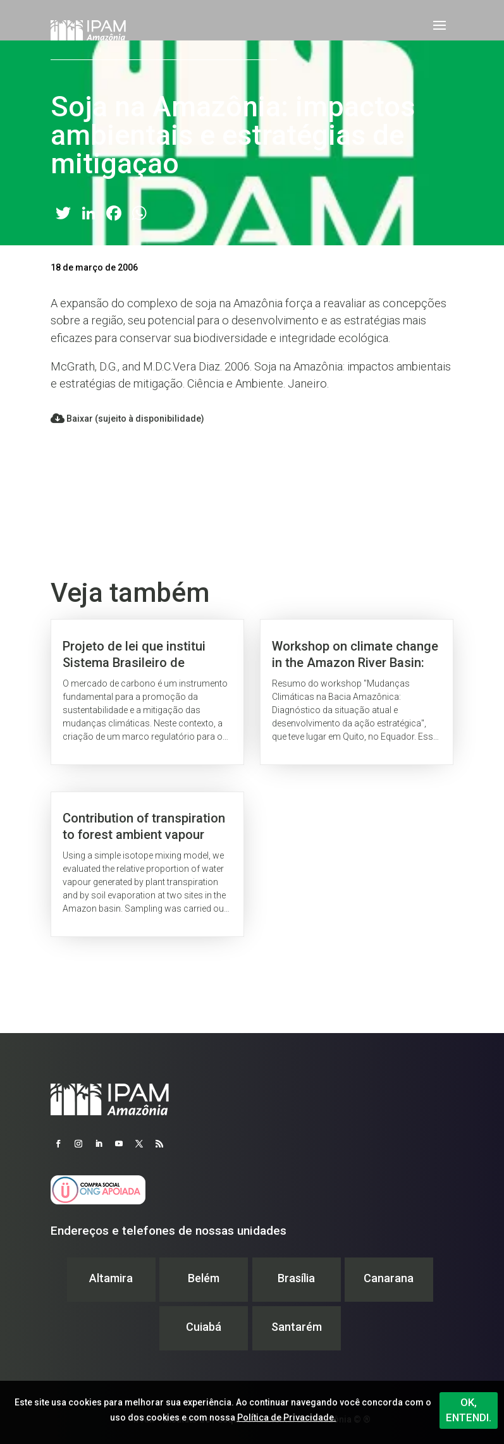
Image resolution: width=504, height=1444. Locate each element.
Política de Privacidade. (286, 1417)
